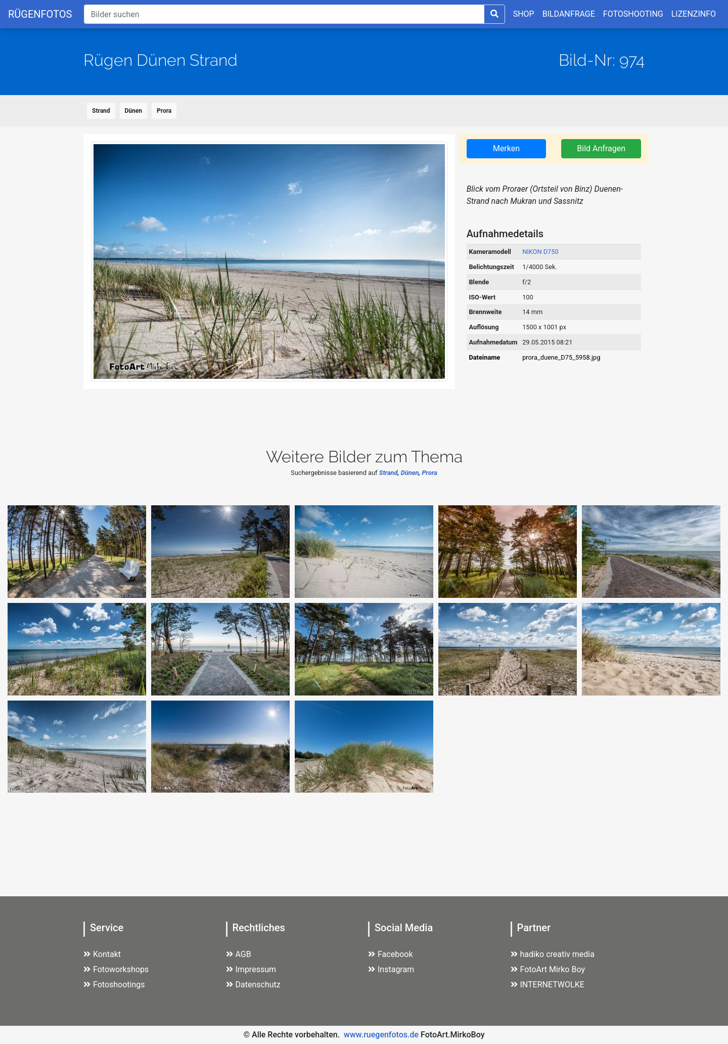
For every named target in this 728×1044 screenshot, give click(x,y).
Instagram (391, 969)
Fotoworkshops (116, 969)
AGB (238, 954)
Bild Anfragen (601, 148)
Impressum (251, 969)
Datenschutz (253, 984)
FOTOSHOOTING (633, 14)
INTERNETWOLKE (547, 984)
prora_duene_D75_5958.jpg (561, 357)
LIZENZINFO (693, 14)
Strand (101, 110)
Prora (164, 110)
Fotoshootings (114, 984)
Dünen (133, 110)
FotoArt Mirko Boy (548, 969)
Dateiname (484, 357)
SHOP (523, 14)
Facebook (390, 954)
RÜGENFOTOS (40, 14)
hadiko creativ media (553, 954)
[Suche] (284, 14)
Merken (506, 148)
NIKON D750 (540, 251)
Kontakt (102, 954)
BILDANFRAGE (568, 14)
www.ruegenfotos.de (381, 1034)
